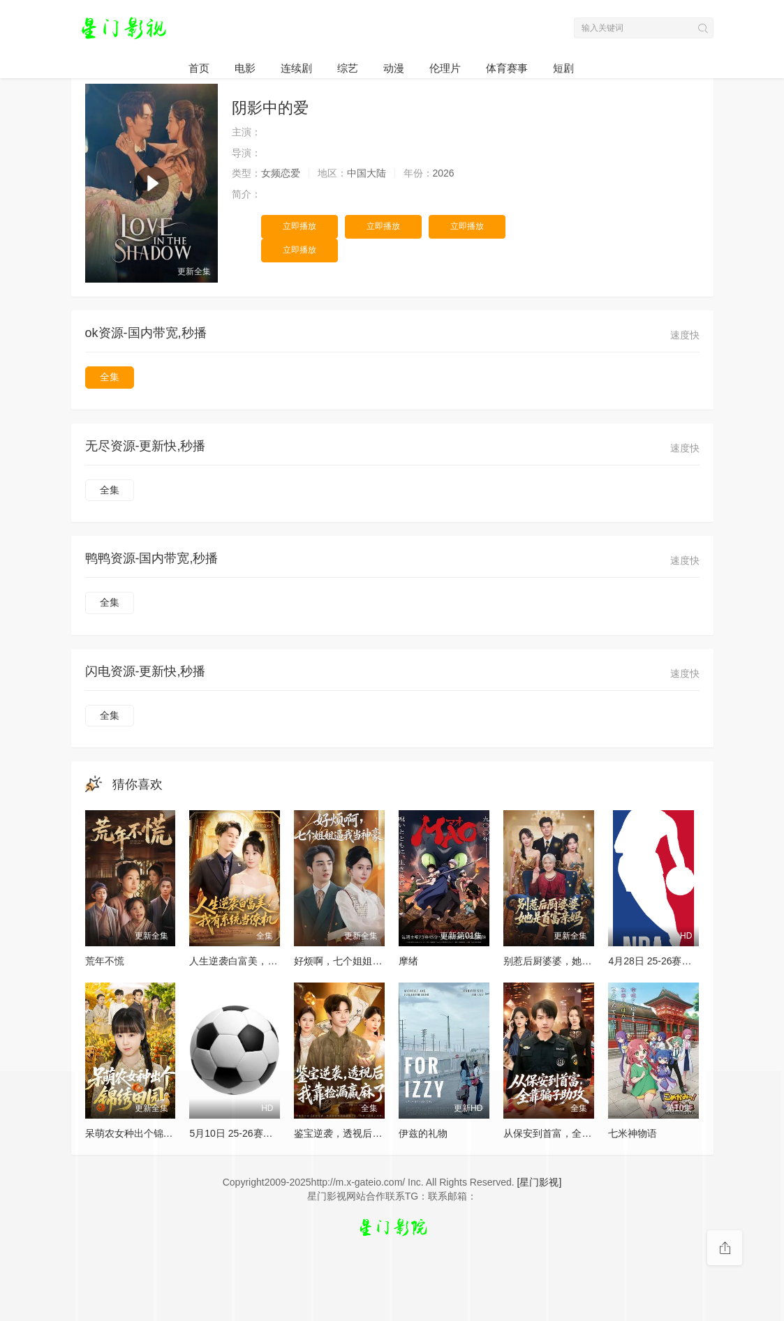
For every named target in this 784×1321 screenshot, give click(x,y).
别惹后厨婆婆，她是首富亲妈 (566, 961)
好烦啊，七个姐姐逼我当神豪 (357, 961)
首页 (198, 68)
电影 (245, 68)
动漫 (393, 68)
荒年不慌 (104, 961)
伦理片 (445, 68)
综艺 (347, 68)
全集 (109, 376)
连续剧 (296, 68)
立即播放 (299, 226)
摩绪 (408, 961)
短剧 (563, 68)
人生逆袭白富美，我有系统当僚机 (262, 961)
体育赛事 (507, 68)
